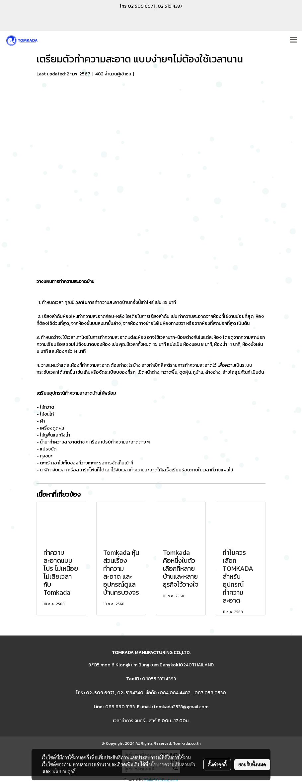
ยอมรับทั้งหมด (252, 764)
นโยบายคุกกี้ (64, 771)
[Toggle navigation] (293, 40)
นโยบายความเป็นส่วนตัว (172, 764)
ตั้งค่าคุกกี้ (217, 764)
